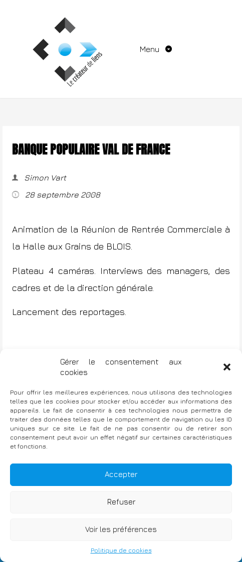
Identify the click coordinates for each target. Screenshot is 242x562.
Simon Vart (44, 178)
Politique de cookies (121, 550)
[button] (227, 367)
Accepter (121, 474)
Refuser (121, 502)
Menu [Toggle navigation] (150, 49)
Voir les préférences (121, 529)
